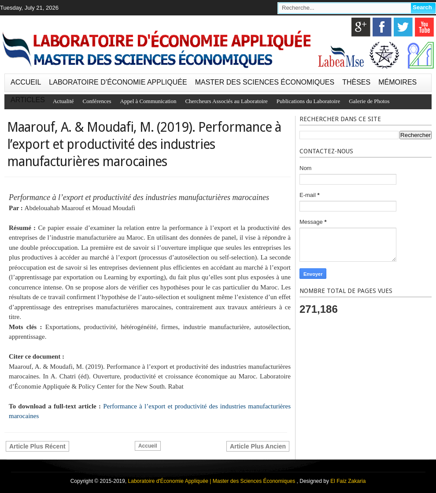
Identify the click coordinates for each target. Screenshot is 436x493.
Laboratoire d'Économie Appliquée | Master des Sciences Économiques (212, 481)
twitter (403, 27)
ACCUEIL (26, 82)
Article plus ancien (258, 446)
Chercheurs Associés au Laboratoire (226, 101)
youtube (424, 27)
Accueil (147, 446)
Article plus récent (37, 446)
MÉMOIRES (397, 82)
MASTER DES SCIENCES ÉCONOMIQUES (265, 82)
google (360, 27)
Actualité (63, 101)
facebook (382, 27)
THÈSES (356, 82)
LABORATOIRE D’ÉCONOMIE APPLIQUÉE (118, 82)
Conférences (97, 101)
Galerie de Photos (369, 101)
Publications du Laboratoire (308, 101)
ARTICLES (28, 100)
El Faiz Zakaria (348, 481)
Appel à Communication (148, 101)
